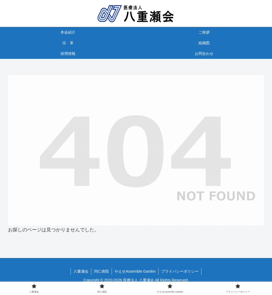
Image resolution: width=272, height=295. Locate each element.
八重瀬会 (81, 271)
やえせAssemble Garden (135, 271)
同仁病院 (101, 271)
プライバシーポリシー (179, 271)
